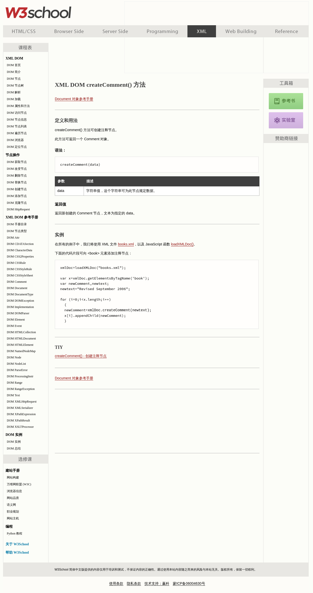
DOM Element (16, 319)
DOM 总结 (14, 448)
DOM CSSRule (16, 263)
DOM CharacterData (19, 250)
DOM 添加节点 (17, 196)
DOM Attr (13, 237)
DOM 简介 (14, 72)
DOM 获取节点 (17, 162)
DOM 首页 (14, 65)
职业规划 (13, 511)
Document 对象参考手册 (74, 99)
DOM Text (13, 395)
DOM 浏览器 (15, 140)
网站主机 (13, 518)
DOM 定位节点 (17, 147)
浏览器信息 (14, 491)
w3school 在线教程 (50, 11)
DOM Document (17, 288)
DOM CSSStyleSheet (20, 275)
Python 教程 (14, 533)
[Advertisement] (156, 420)
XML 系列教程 (201, 31)
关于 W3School (17, 544)
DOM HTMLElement (20, 345)
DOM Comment (17, 282)
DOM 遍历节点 (17, 133)
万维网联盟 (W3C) (19, 484)
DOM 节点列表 (17, 126)
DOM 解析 (14, 92)
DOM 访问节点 (17, 113)
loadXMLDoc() (182, 244)
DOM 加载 (14, 99)
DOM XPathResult (18, 420)
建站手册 (241, 31)
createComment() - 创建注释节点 (81, 356)
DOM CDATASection (20, 244)
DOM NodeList (16, 363)
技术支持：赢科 (157, 583)
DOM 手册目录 (17, 224)
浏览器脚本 (69, 31)
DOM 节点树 (15, 85)
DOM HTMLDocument (21, 338)
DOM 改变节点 (17, 169)
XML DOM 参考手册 (286, 101)
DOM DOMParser (18, 313)
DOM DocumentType (20, 294)
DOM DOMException (20, 300)
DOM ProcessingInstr (20, 376)
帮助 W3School (17, 552)
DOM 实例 (14, 441)
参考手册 (287, 31)
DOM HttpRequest (18, 209)
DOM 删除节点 (17, 175)
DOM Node (14, 357)
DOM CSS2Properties (20, 256)
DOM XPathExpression (21, 414)
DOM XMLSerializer (20, 408)
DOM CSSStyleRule (19, 269)
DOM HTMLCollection (21, 332)
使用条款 (116, 583)
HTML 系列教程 (24, 31)
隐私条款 (134, 583)
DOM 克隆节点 (17, 203)
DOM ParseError (17, 370)
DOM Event (14, 326)
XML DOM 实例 (286, 120)
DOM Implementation (20, 307)
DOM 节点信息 (17, 119)
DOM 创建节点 (17, 189)
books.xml (126, 244)
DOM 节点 (14, 78)
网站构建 (13, 477)
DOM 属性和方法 (18, 106)
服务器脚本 (115, 31)
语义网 (11, 504)
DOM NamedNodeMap (21, 351)
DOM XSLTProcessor (20, 427)
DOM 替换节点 (17, 182)
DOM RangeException (21, 389)
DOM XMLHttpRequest (22, 401)
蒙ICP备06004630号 (189, 583)
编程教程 (162, 31)
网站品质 (13, 498)
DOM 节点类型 (17, 231)
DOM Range (14, 382)
